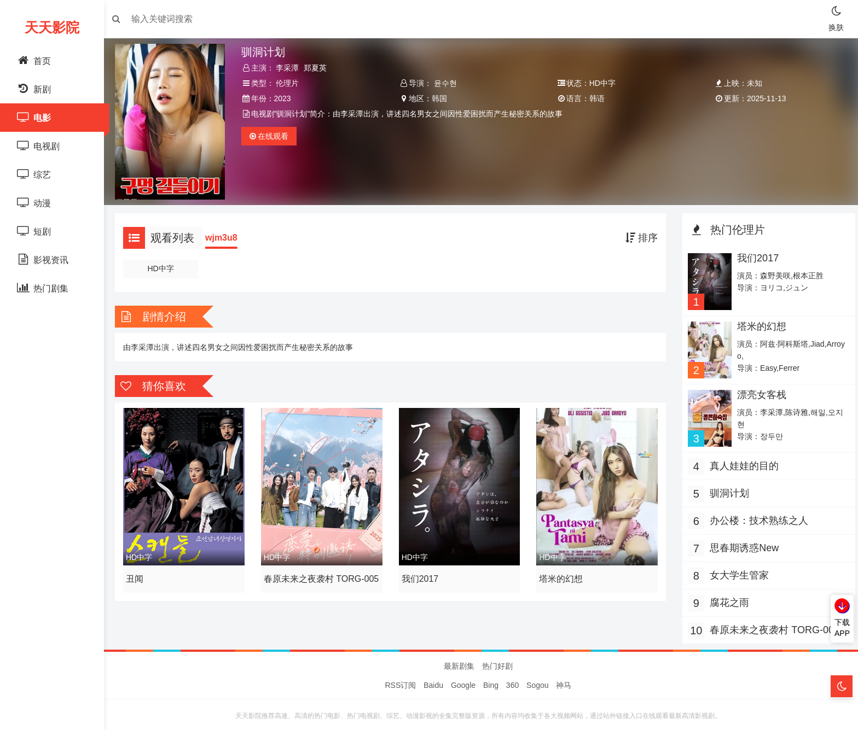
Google (463, 682)
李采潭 (291, 67)
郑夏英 (319, 67)
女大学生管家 (736, 569)
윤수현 (446, 83)
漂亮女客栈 (758, 389)
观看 (272, 136)
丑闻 (140, 574)
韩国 (440, 98)
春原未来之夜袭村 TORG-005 (317, 575)
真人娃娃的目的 (741, 460)
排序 (639, 235)
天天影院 (52, 27)
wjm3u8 (227, 235)
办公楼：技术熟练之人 (756, 515)
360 (512, 682)
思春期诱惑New (741, 542)
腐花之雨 (726, 597)
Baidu (433, 682)
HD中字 (165, 265)
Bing (490, 682)
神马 (563, 682)
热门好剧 (497, 663)
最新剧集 (459, 663)
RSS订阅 (400, 682)
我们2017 (421, 574)
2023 (285, 98)
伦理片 (291, 83)
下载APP (842, 628)
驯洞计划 (726, 487)
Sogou (537, 682)
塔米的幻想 (560, 574)
